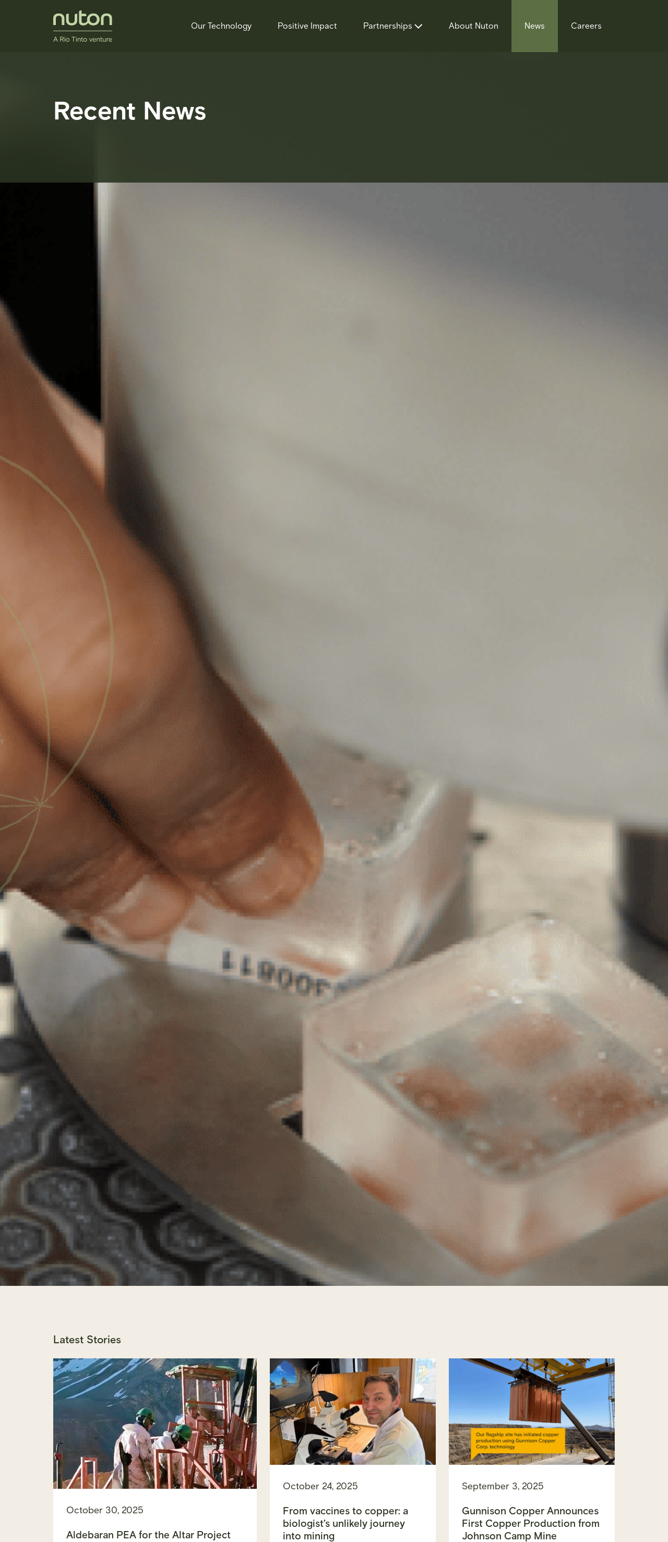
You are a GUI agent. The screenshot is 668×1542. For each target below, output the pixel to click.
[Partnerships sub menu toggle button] (417, 25)
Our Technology (221, 26)
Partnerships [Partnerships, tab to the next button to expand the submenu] (387, 26)
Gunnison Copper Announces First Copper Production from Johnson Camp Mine (531, 1523)
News (534, 26)
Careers (586, 26)
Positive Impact (307, 26)
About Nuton (473, 26)
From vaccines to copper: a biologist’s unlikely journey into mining (345, 1523)
